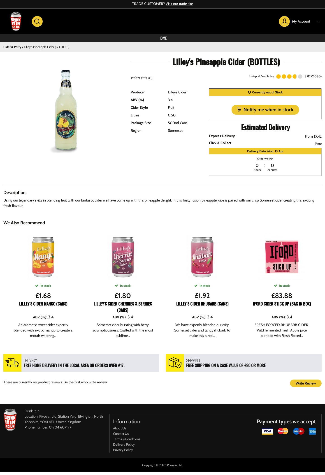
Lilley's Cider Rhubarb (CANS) (202, 307)
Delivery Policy (124, 447)
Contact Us (121, 437)
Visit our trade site (179, 4)
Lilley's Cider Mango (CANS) (43, 307)
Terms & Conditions (126, 442)
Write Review (306, 386)
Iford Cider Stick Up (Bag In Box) (282, 307)
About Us (119, 431)
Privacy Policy (123, 453)
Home (162, 39)
